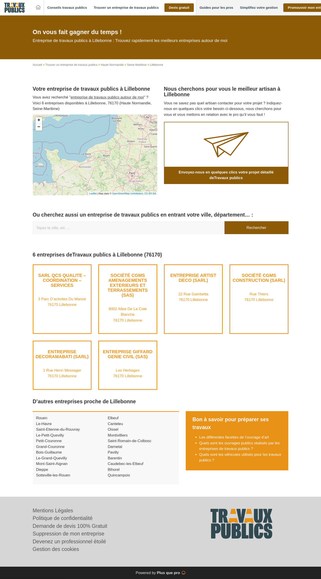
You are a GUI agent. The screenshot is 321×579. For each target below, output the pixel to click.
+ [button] (38, 120)
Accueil (37, 64)
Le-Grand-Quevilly (51, 458)
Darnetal (115, 447)
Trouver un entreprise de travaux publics (71, 64)
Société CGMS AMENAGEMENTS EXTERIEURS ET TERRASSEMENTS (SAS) (128, 285)
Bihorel (114, 469)
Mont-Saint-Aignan (52, 464)
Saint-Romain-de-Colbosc (129, 441)
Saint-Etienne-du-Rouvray (58, 429)
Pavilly (113, 452)
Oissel (113, 429)
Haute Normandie (112, 64)
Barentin (115, 458)
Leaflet (93, 193)
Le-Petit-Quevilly (50, 435)
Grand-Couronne (50, 447)
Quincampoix (119, 475)
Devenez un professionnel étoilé (69, 541)
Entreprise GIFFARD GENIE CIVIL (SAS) (128, 354)
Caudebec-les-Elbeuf (125, 464)
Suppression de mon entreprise (69, 534)
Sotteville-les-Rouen (53, 475)
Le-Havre (44, 424)
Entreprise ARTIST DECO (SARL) (193, 278)
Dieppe (42, 469)
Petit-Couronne (49, 441)
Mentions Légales (53, 510)
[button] (67, 7)
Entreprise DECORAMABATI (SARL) (62, 354)
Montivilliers (118, 435)
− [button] (38, 127)
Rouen (41, 418)
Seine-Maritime (136, 64)
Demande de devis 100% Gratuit (70, 526)
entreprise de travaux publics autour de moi (107, 97)
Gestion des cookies (56, 549)
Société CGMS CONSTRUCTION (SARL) (259, 278)
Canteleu (115, 424)
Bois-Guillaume (49, 452)
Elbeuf (113, 418)
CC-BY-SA (150, 193)
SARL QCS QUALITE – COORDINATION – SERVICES (62, 280)
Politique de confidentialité (63, 518)
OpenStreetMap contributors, (128, 193)
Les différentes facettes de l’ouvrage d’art (234, 437)
